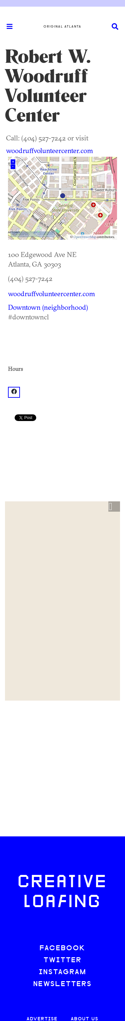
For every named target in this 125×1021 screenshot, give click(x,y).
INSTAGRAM (62, 972)
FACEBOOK (62, 948)
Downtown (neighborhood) (48, 307)
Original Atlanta (62, 26)
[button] (114, 506)
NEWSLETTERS (62, 984)
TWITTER (62, 960)
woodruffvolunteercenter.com (49, 150)
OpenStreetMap (84, 237)
